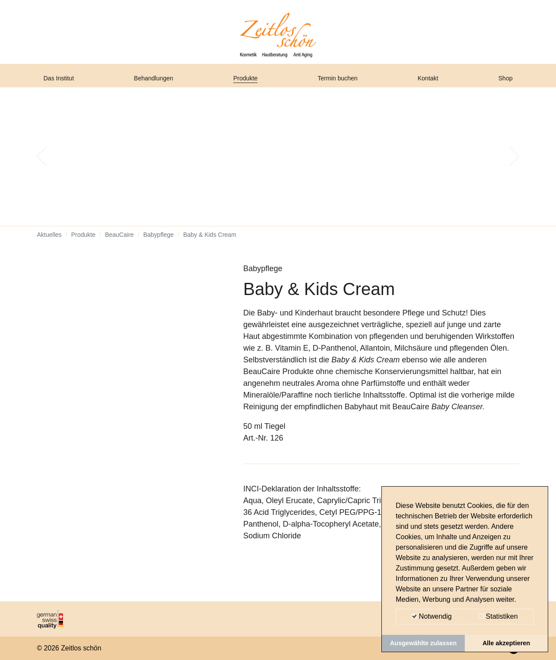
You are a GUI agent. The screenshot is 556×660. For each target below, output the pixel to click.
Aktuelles (49, 243)
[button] (41, 165)
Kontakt (430, 84)
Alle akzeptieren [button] (506, 643)
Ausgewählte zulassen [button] (423, 643)
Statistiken (498, 616)
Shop (503, 84)
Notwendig (432, 616)
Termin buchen (341, 84)
